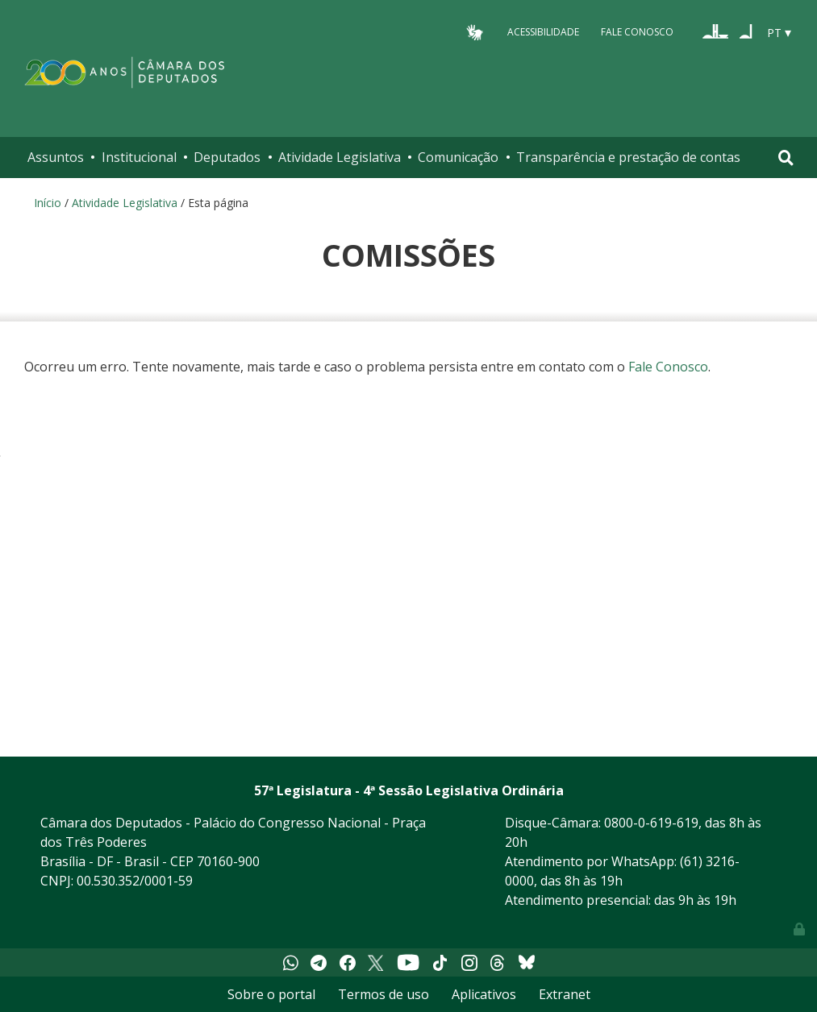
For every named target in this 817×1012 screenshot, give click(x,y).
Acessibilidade (543, 32)
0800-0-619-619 (651, 823)
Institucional (139, 157)
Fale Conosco (637, 32)
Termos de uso (383, 994)
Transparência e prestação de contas (628, 157)
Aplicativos (484, 994)
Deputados (227, 157)
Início (47, 202)
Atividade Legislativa (339, 157)
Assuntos (55, 157)
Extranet (564, 994)
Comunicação (458, 157)
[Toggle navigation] (786, 157)
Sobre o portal (271, 994)
